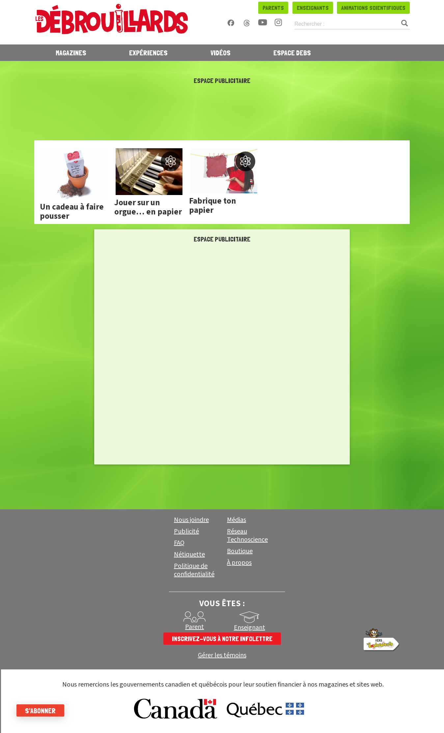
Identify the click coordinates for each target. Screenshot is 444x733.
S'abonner (40, 710)
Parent (194, 627)
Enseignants (313, 7)
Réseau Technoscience (247, 535)
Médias (236, 519)
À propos (239, 562)
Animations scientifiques (373, 7)
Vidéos (220, 52)
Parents (273, 7)
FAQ (179, 543)
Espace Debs (292, 52)
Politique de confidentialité (194, 570)
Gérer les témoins (222, 655)
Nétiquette (189, 554)
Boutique (240, 551)
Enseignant (249, 627)
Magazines (71, 52)
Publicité (186, 531)
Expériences (148, 52)
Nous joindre (191, 519)
